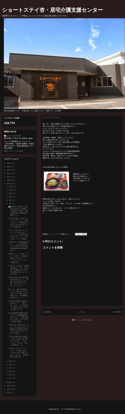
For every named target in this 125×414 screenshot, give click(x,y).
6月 (10, 361)
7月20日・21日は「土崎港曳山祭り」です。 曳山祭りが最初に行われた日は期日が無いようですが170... (18, 270)
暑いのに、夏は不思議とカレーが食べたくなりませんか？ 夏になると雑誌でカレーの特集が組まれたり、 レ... (18, 293)
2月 (10, 375)
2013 (9, 393)
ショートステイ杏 (13, 136)
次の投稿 (47, 312)
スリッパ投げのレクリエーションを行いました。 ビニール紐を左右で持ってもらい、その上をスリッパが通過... (18, 234)
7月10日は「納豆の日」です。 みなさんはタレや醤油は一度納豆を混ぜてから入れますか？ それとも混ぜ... (18, 329)
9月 (10, 197)
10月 (11, 193)
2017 (9, 184)
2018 (9, 180)
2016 (9, 382)
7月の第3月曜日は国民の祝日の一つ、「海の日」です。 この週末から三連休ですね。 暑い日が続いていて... (18, 305)
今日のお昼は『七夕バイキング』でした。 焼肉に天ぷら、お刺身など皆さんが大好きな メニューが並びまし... (18, 222)
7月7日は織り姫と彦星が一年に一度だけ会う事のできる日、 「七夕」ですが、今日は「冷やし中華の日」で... (18, 341)
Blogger (78, 409)
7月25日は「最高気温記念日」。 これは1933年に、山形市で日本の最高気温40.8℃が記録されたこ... (18, 246)
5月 (10, 364)
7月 (10, 204)
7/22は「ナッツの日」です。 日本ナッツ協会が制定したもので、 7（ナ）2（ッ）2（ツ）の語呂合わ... (18, 258)
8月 (10, 200)
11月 (11, 190)
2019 (9, 177)
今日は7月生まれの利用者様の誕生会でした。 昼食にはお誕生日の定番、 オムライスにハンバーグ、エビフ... (18, 281)
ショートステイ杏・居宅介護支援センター (52, 10)
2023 (9, 163)
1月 (10, 378)
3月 (10, 371)
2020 (9, 173)
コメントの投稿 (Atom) (84, 320)
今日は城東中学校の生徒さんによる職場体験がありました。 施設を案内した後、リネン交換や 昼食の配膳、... (18, 317)
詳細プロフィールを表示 (13, 151)
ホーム (82, 312)
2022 (9, 167)
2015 (9, 386)
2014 (9, 389)
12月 (11, 187)
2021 (9, 170)
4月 (10, 368)
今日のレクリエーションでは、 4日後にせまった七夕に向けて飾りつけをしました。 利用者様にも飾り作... (18, 352)
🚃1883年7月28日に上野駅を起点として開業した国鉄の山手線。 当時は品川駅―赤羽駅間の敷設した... (18, 211)
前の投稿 (117, 312)
